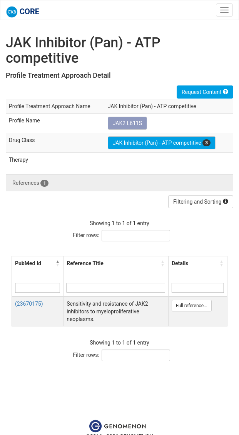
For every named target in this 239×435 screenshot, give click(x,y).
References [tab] (30, 183)
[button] (57, 263)
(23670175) (29, 304)
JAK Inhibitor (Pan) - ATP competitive (162, 142)
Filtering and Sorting (200, 202)
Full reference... (191, 305)
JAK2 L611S (127, 123)
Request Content (205, 92)
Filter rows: (86, 235)
